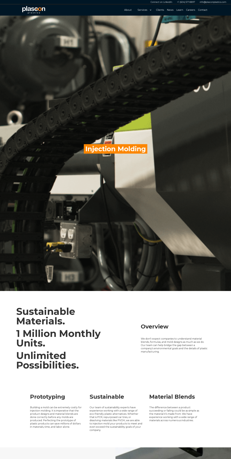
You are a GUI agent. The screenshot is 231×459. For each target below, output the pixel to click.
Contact (202, 10)
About (128, 10)
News (170, 10)
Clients (160, 10)
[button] (144, 10)
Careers (190, 10)
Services (142, 10)
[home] (34, 10)
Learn (179, 10)
